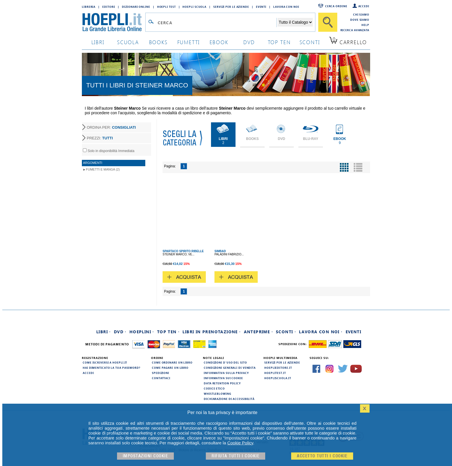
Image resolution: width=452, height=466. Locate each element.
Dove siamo (359, 19)
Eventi (261, 6)
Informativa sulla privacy (226, 373)
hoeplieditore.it (278, 367)
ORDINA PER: (111, 127)
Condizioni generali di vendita (230, 367)
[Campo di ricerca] (217, 22)
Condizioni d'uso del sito (225, 362)
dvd (249, 42)
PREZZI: (100, 138)
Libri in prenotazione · (211, 331)
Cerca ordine (336, 6)
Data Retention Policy (222, 383)
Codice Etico (214, 388)
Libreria (88, 6)
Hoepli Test (166, 6)
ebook (219, 42)
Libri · (103, 331)
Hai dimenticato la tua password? (111, 367)
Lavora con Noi (286, 6)
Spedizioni (160, 373)
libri (97, 42)
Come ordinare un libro (172, 362)
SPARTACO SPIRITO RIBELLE (183, 251)
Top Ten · (168, 331)
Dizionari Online (136, 6)
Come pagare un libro (170, 367)
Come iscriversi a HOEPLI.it (105, 362)
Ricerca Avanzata (354, 30)
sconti (310, 42)
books (158, 42)
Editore (108, 6)
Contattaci (161, 378)
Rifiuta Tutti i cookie (235, 456)
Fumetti (188, 42)
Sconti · (286, 331)
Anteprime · (258, 331)
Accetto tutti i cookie (322, 456)
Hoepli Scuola (194, 6)
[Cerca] (327, 22)
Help (365, 25)
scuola (128, 42)
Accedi (363, 6)
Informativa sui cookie (223, 378)
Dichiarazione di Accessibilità (229, 399)
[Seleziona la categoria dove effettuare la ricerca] (295, 22)
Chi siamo (361, 14)
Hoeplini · (141, 331)
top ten (279, 42)
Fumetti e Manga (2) (103, 169)
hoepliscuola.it (277, 378)
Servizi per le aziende (231, 6)
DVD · (120, 331)
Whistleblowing (217, 393)
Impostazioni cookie (145, 456)
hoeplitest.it (275, 373)
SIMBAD (220, 251)
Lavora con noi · (320, 331)
